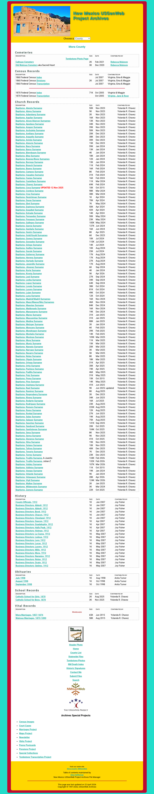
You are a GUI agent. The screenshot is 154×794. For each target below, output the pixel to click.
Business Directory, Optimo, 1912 (32, 566)
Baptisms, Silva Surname (28, 442)
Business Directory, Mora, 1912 (31, 553)
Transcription (43, 84)
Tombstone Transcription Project (35, 757)
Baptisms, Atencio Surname (29, 143)
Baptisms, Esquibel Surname (30, 210)
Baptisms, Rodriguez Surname (30, 404)
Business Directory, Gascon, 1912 (32, 521)
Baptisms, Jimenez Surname (30, 267)
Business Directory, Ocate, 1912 (31, 562)
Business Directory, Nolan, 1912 (31, 559)
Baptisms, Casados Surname (30, 175)
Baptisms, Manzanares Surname (31, 312)
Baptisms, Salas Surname (28, 416)
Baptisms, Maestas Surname (30, 305)
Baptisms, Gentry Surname (29, 232)
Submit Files (76, 676)
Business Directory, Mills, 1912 (31, 550)
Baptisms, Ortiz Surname (28, 366)
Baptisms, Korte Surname (28, 270)
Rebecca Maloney (119, 62)
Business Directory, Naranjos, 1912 (33, 556)
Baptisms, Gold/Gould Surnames (31, 235)
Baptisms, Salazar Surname (29, 420)
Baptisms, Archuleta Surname (30, 130)
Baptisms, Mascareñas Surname (31, 318)
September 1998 (24, 584)
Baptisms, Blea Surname (28, 156)
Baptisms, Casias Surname (29, 178)
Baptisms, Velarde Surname (29, 474)
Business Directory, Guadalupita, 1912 (34, 524)
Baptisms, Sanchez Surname (30, 423)
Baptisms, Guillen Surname (29, 248)
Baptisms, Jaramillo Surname (30, 264)
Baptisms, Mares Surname (28, 315)
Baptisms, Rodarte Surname (29, 401)
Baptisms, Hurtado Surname (29, 261)
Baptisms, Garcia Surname (28, 226)
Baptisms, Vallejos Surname (29, 467)
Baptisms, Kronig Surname (29, 273)
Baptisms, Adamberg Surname (30, 114)
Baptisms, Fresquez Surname (30, 219)
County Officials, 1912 (26, 502)
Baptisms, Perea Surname (28, 378)
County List (75, 652)
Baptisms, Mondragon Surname (31, 331)
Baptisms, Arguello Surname (29, 137)
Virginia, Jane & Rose (118, 96)
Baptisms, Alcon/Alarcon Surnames (33, 121)
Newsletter (24, 737)
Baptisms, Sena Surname (28, 432)
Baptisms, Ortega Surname (29, 362)
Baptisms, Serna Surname (28, 436)
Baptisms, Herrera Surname (29, 257)
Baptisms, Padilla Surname (29, 372)
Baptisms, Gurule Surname (29, 251)
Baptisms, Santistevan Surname (31, 429)
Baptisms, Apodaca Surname (30, 124)
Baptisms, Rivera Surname (28, 397)
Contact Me (76, 672)
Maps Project (25, 733)
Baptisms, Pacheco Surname (30, 369)
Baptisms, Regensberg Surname (31, 394)
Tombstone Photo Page (77, 59)
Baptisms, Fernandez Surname (31, 216)
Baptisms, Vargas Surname (29, 471)
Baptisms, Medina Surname (29, 321)
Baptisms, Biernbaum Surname (31, 152)
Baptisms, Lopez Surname (28, 283)
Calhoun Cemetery (25, 62)
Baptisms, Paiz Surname (28, 375)
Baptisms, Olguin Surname (29, 359)
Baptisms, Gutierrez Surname (30, 254)
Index (39, 77)
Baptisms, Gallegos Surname (30, 222)
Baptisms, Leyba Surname (28, 280)
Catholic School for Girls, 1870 (30, 596)
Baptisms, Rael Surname (28, 388)
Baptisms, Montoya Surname (30, 337)
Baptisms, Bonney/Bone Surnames (33, 159)
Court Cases (25, 725)
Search (76, 680)
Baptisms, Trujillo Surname (29, 458)
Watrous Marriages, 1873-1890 (31, 618)
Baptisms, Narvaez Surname (29, 350)
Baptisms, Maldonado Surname (31, 308)
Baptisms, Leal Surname (27, 277)
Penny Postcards (27, 745)
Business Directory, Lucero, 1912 (32, 546)
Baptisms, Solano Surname (29, 445)
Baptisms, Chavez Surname (29, 184)
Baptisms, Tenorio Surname (29, 451)
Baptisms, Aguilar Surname (29, 117)
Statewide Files (75, 656)
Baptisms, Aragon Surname (29, 127)
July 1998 (20, 578)
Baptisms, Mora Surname (28, 340)
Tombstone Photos (76, 660)
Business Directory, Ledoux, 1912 (32, 537)
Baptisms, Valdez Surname (29, 464)
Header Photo (76, 645)
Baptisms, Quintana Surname (30, 385)
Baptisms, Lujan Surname (28, 292)
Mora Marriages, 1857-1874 (29, 615)
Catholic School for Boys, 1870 (31, 600)
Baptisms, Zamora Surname (29, 490)
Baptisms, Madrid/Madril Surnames (33, 299)
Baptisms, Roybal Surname (29, 413)
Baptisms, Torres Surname (28, 455)
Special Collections (28, 753)
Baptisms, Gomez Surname (29, 238)
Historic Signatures (75, 668)
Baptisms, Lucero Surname (29, 289)
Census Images (26, 722)
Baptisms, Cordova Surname (29, 191)
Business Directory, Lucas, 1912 (31, 543)
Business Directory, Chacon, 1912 (32, 515)
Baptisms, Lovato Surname (29, 286)
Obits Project (25, 741)
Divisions (40, 80)
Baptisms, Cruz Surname (28, 194)
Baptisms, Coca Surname (28, 187)
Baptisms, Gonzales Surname (30, 242)
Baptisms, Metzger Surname (29, 324)
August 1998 (22, 581)
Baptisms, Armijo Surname (29, 140)
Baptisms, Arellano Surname (29, 133)
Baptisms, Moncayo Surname (30, 327)
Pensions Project (27, 749)
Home (76, 649)
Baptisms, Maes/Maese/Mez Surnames (35, 302)
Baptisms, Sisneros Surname (30, 439)
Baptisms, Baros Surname (28, 149)
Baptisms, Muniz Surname (28, 343)
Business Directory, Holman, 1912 (32, 531)
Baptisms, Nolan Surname (28, 356)
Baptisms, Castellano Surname (31, 181)
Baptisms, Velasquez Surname (30, 477)
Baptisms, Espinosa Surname (30, 207)
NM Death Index (76, 664)
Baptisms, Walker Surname (29, 483)
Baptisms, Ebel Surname (28, 203)
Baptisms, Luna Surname (28, 296)
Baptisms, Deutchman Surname (31, 197)
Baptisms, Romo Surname (28, 410)
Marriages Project (28, 729)
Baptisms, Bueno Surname (28, 168)
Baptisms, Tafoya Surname (29, 448)
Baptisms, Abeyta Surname (29, 108)
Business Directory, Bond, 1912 (31, 511)
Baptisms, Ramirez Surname (29, 391)
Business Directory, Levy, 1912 (30, 540)
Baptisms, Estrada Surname (29, 213)
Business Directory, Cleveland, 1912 (33, 518)
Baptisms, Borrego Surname (29, 162)
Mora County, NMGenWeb (77, 769)
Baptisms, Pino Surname (28, 381)
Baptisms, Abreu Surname (28, 111)
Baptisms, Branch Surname (29, 165)
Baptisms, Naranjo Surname (29, 347)
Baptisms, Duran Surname (28, 200)
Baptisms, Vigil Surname (28, 480)
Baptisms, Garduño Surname (30, 229)
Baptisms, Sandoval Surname (30, 426)
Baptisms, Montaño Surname (30, 334)
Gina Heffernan (77, 775)
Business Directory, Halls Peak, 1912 (33, 527)
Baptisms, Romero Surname (29, 407)
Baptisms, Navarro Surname (29, 353)
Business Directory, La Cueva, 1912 (33, 534)
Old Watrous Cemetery (27, 65)
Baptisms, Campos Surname (29, 172)
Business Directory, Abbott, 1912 (32, 505)
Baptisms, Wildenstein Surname (31, 486)
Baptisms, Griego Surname (29, 245)
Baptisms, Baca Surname (28, 146)
